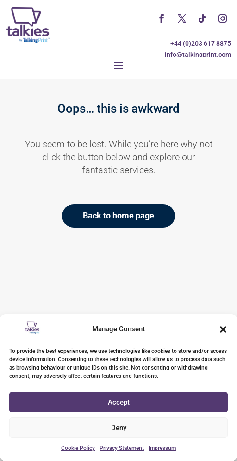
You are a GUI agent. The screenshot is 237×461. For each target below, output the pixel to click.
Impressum (162, 448)
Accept (119, 402)
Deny (118, 428)
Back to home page (118, 215)
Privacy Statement (122, 448)
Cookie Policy (78, 448)
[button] (223, 329)
